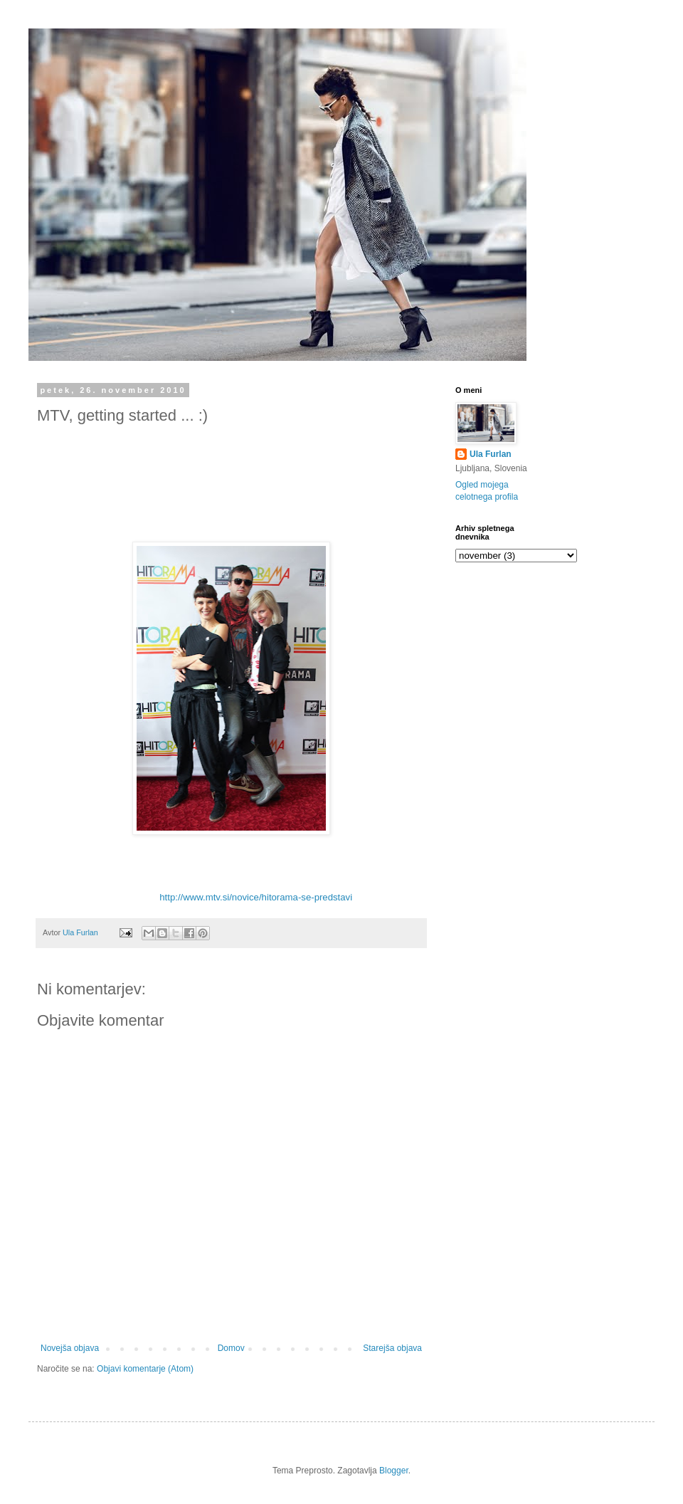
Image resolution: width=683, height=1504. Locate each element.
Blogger (393, 1471)
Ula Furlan (491, 454)
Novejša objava (70, 1348)
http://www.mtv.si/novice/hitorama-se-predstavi (255, 897)
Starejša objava (392, 1348)
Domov (231, 1348)
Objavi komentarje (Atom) (145, 1369)
